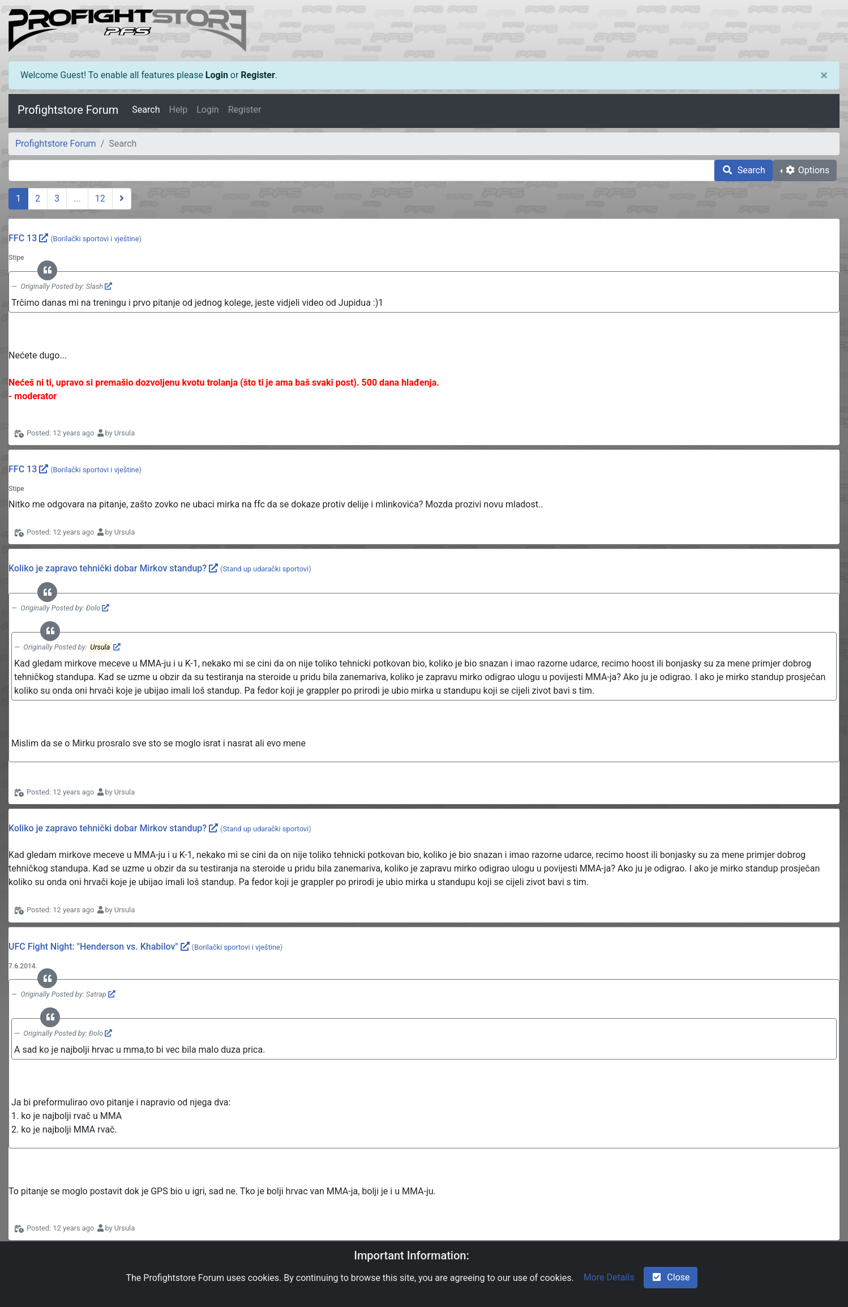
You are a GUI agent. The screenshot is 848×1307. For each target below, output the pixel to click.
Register (258, 75)
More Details (609, 1277)
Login (216, 75)
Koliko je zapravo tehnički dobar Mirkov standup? (107, 568)
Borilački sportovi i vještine (96, 238)
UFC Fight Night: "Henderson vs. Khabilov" (93, 946)
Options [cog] (807, 170)
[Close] (824, 75)
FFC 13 (22, 238)
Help (178, 109)
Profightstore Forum (68, 110)
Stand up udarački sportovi (265, 569)
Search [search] (743, 170)
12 (100, 198)
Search (146, 109)
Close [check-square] (670, 1277)
